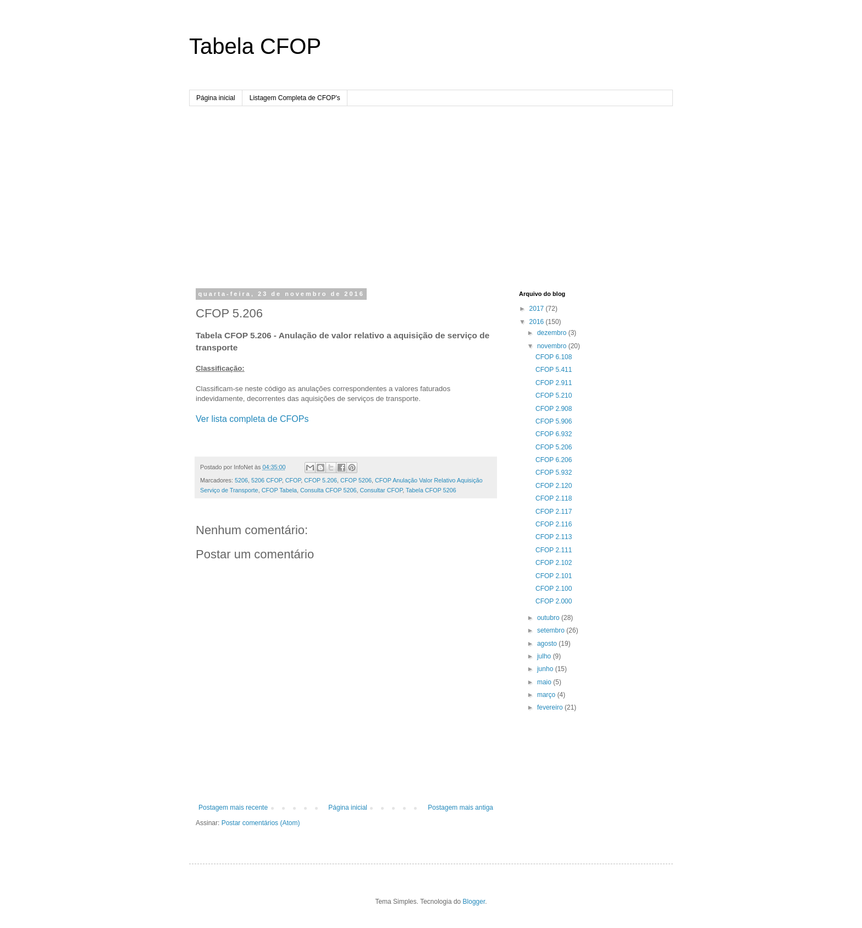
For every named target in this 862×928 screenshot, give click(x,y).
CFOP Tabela (279, 490)
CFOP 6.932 (553, 434)
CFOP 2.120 (553, 486)
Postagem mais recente (233, 807)
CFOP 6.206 (553, 460)
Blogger (474, 901)
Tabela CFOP (255, 46)
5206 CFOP (266, 480)
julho (545, 656)
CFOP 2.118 (553, 498)
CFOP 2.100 (553, 588)
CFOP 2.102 (553, 563)
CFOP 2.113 (553, 537)
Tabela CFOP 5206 (431, 490)
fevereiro (551, 707)
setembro (551, 630)
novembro (552, 346)
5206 (241, 480)
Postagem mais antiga (460, 807)
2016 (537, 322)
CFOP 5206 (356, 480)
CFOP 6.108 (553, 357)
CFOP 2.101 (553, 576)
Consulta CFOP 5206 (328, 490)
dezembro (552, 333)
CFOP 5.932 (553, 472)
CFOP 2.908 (553, 409)
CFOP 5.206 (320, 480)
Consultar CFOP (381, 490)
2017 (537, 308)
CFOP (293, 480)
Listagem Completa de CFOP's (295, 98)
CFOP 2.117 (553, 511)
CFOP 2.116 (553, 524)
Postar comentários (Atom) (261, 823)
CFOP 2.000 (553, 601)
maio (545, 682)
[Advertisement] (431, 189)
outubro (549, 618)
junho (546, 669)
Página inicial (215, 98)
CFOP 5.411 (553, 370)
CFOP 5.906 (553, 421)
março (547, 695)
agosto (548, 643)
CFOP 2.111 (553, 550)
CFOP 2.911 (553, 383)
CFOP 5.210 (553, 395)
